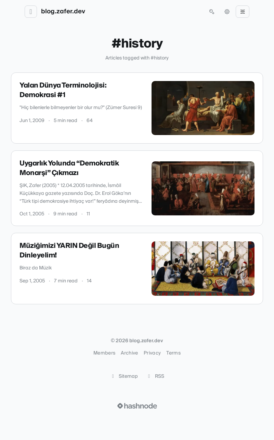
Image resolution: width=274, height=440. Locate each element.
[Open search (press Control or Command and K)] (212, 11)
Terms (173, 353)
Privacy (152, 353)
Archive (129, 353)
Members (104, 353)
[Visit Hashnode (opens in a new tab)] (137, 406)
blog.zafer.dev (63, 11)
